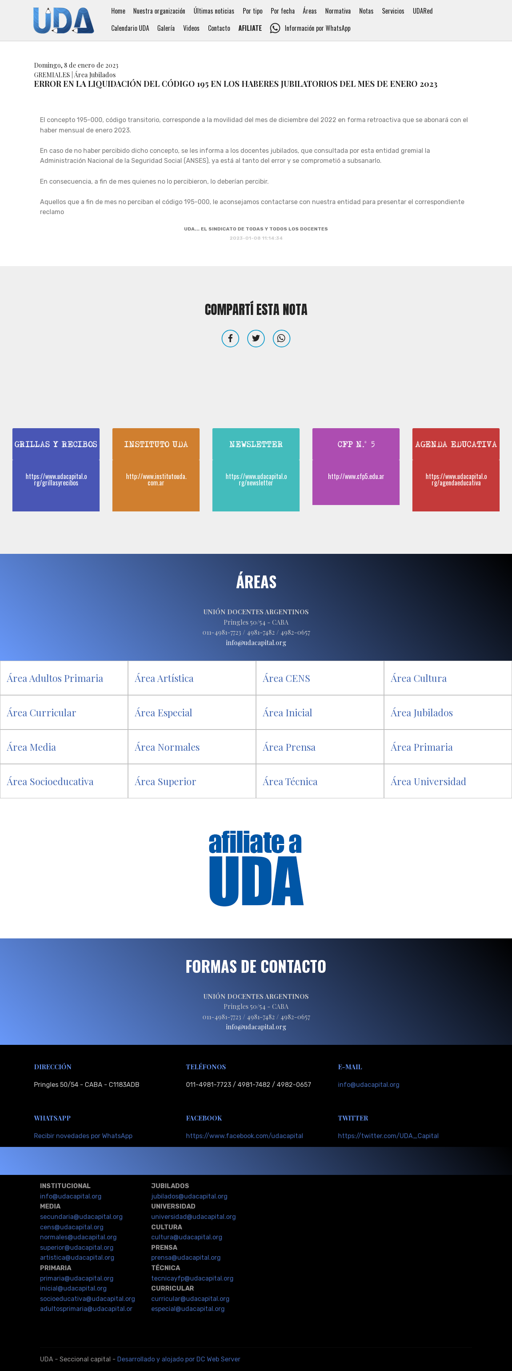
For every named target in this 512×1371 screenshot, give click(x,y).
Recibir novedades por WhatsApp (83, 1136)
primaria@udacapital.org (77, 1278)
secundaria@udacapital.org (81, 1217)
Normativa (345, 11)
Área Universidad (428, 781)
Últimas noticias (221, 11)
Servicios (401, 11)
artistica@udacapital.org (77, 1257)
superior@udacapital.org (77, 1247)
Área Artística (164, 677)
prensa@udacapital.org (186, 1257)
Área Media (31, 746)
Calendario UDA (138, 28)
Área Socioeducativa (50, 781)
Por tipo (260, 11)
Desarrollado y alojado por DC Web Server (178, 1359)
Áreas (318, 11)
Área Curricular (41, 712)
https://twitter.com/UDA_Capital (388, 1136)
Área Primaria (422, 746)
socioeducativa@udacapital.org (87, 1299)
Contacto (227, 28)
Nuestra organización (167, 11)
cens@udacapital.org (72, 1227)
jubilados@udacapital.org (189, 1196)
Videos (199, 28)
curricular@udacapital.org (190, 1299)
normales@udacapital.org (78, 1237)
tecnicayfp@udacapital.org (192, 1278)
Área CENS (286, 677)
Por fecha (290, 11)
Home (126, 11)
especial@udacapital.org (188, 1309)
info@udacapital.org (369, 1084)
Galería (173, 28)
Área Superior (165, 781)
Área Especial (163, 712)
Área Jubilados (422, 712)
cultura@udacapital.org (186, 1237)
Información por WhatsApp (318, 28)
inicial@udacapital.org (73, 1288)
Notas (374, 11)
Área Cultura (419, 677)
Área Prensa (289, 746)
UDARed (430, 11)
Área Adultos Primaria (55, 677)
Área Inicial (287, 712)
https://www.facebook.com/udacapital (244, 1136)
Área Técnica (290, 781)
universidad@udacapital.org (193, 1217)
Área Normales (167, 746)
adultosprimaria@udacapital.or (86, 1309)
